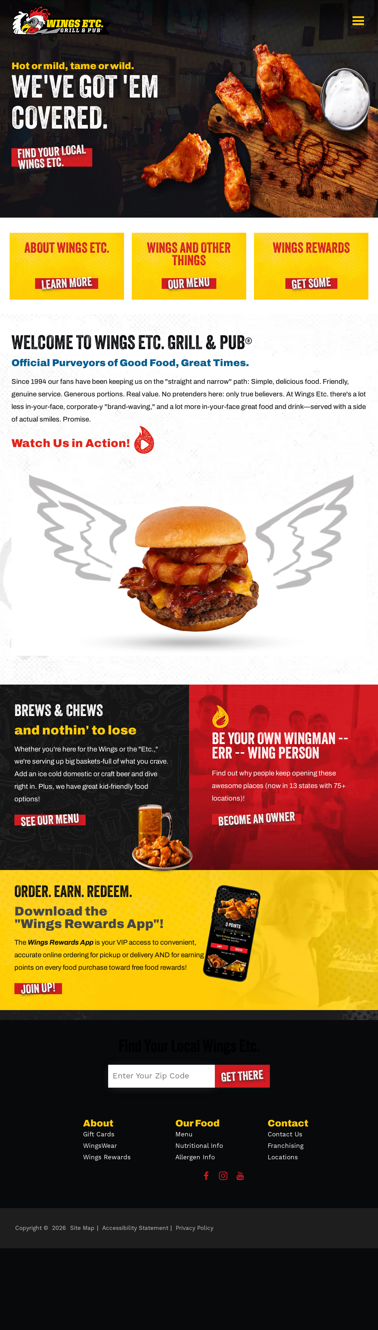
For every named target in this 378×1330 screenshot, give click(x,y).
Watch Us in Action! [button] (84, 440)
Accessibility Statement (135, 1228)
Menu (184, 1134)
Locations (283, 1157)
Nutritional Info (199, 1146)
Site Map (82, 1228)
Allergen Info (195, 1157)
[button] (360, 21)
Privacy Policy (194, 1228)
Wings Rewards (107, 1157)
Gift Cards (98, 1134)
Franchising (285, 1146)
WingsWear (100, 1146)
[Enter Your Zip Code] (161, 1076)
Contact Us (285, 1134)
